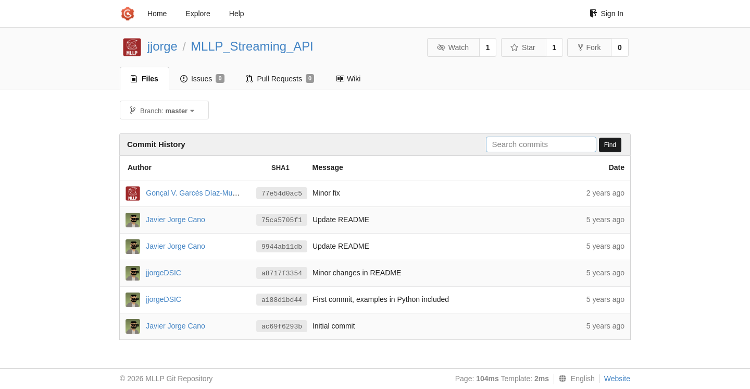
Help (236, 13)
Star (522, 47)
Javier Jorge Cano (175, 219)
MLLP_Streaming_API (252, 46)
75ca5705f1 (281, 220)
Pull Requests (280, 78)
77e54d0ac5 (281, 194)
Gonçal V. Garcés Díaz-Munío (194, 192)
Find (610, 145)
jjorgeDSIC (163, 272)
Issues (202, 78)
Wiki (348, 79)
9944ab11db (281, 247)
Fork (589, 47)
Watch (452, 47)
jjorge (162, 46)
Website (617, 378)
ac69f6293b (281, 327)
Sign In (606, 13)
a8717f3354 (281, 273)
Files (144, 79)
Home (157, 13)
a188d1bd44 (281, 300)
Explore (197, 13)
